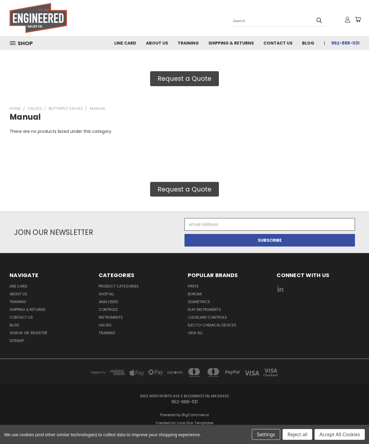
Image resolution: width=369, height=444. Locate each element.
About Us (157, 43)
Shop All (106, 293)
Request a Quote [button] (184, 78)
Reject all (297, 434)
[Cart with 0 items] (358, 19)
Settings (266, 434)
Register (39, 332)
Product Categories (119, 286)
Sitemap (17, 340)
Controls (108, 309)
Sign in (16, 332)
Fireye (193, 286)
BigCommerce (195, 414)
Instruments (111, 317)
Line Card (125, 43)
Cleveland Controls (207, 317)
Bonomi (195, 293)
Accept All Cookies (339, 434)
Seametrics (199, 301)
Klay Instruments (204, 309)
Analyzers (108, 301)
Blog (308, 43)
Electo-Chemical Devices (212, 325)
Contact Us (277, 43)
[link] (318, 312)
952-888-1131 (345, 43)
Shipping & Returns (231, 43)
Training (188, 43)
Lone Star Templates (195, 422)
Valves (105, 325)
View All (195, 332)
